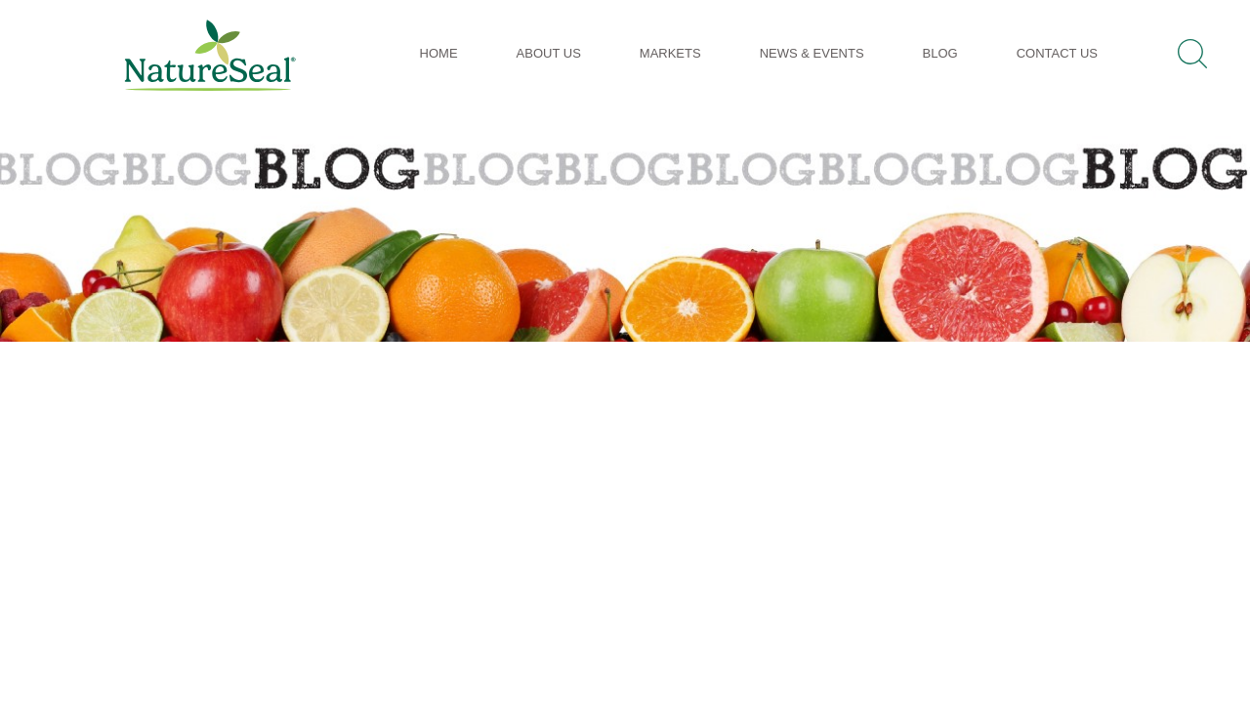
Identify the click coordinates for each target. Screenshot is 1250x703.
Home (439, 53)
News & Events (812, 53)
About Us (549, 53)
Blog (940, 53)
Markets (670, 53)
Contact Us (1057, 53)
